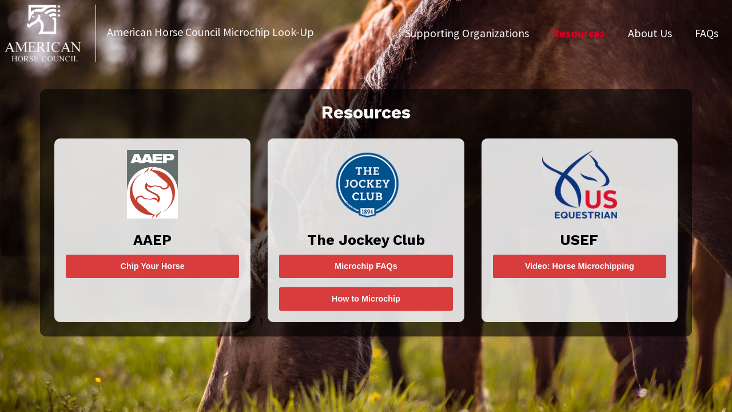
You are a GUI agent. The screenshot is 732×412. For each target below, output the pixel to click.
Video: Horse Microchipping (579, 266)
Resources (578, 33)
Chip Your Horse (153, 266)
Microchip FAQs (366, 266)
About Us (650, 33)
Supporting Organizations (467, 33)
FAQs (706, 33)
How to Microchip (366, 298)
